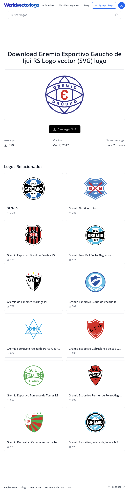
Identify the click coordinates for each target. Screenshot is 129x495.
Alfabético (48, 5)
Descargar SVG (64, 129)
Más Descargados (69, 5)
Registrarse (10, 487)
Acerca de (35, 487)
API (70, 487)
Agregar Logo (104, 5)
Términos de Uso (54, 487)
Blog (86, 5)
